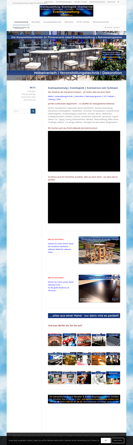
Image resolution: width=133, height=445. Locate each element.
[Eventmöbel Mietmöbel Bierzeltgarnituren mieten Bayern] (55, 339)
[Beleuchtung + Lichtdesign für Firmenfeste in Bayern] (84, 339)
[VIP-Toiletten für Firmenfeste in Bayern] (98, 358)
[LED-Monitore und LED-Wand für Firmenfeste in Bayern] (55, 358)
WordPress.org (29, 100)
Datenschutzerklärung (97, 2)
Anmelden (31, 91)
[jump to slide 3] (67, 73)
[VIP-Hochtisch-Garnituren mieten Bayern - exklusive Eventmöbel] (99, 250)
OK (106, 440)
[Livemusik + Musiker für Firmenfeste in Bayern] (113, 358)
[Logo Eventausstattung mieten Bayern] (66, 12)
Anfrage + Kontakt (80, 2)
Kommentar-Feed (28, 97)
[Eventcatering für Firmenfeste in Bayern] (98, 377)
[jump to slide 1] (64, 73)
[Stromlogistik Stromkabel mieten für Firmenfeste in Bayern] (69, 339)
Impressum (111, 2)
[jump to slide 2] (65, 73)
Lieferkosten (49, 2)
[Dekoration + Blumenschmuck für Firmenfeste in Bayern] (70, 358)
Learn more (117, 440)
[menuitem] (49, 1)
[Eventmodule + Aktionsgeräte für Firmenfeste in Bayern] (55, 377)
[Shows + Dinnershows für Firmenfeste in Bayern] (84, 377)
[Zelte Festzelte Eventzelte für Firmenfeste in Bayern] (113, 377)
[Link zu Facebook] (118, 2)
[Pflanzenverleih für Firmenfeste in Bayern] (84, 358)
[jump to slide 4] (69, 73)
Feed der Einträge (28, 94)
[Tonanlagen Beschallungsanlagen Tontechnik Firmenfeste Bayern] (113, 339)
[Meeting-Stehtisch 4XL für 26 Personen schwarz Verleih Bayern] (99, 289)
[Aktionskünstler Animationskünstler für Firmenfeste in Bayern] (70, 377)
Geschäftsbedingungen (64, 2)
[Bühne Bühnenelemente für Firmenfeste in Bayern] (99, 339)
